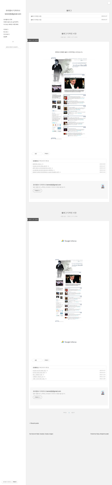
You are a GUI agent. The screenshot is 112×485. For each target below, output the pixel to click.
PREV (65, 461)
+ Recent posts (34, 472)
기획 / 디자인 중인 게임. (39, 427)
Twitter (37, 482)
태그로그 (5, 32)
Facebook (42, 482)
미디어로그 (6, 34)
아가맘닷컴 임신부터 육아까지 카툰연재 (43, 219)
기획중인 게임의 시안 (38, 425)
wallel (107, 482)
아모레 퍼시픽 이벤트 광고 (39, 419)
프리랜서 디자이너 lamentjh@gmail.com (47, 233)
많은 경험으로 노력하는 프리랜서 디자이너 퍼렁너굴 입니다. (49, 236)
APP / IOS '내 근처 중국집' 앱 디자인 (42, 216)
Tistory (97, 482)
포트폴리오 (7, 19)
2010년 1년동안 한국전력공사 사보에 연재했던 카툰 (46, 221)
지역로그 (5, 29)
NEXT (73, 461)
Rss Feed (31, 482)
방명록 (5, 36)
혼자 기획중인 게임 (37, 423)
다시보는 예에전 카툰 (10, 24)
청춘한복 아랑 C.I (37, 212)
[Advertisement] (69, 62)
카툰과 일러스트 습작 (10, 22)
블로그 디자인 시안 (36, 16)
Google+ (51, 482)
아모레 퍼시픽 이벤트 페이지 (40, 214)
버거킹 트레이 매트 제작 (39, 421)
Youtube (47, 482)
